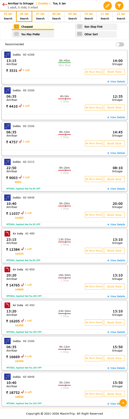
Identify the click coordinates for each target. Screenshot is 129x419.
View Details (116, 81)
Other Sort (87, 34)
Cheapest (23, 26)
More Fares (94, 71)
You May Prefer (27, 34)
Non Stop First (89, 26)
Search (8, 18)
